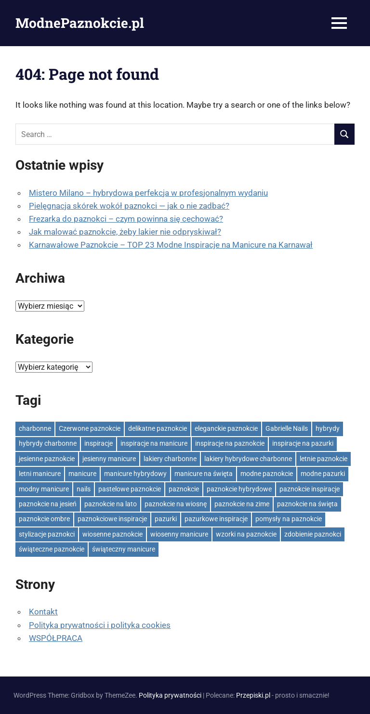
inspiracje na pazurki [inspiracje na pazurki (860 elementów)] (302, 443)
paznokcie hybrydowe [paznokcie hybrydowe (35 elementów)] (239, 489)
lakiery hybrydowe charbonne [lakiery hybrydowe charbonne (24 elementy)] (248, 459)
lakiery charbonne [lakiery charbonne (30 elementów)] (170, 459)
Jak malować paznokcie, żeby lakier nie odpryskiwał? (125, 232)
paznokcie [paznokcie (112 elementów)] (184, 489)
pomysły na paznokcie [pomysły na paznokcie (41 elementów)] (288, 519)
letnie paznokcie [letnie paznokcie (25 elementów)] (323, 459)
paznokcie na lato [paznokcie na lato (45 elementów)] (110, 504)
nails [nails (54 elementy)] (84, 489)
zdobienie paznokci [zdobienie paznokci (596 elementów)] (312, 534)
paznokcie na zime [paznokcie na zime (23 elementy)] (241, 504)
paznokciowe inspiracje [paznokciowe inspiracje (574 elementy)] (112, 519)
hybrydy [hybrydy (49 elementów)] (328, 428)
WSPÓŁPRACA (55, 638)
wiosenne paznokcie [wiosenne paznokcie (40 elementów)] (112, 534)
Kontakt (43, 611)
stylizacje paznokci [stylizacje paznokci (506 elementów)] (47, 534)
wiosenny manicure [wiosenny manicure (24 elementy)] (179, 534)
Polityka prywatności (170, 695)
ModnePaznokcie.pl (79, 23)
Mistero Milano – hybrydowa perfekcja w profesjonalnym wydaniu (148, 193)
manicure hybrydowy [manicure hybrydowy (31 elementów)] (135, 473)
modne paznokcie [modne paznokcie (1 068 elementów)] (266, 473)
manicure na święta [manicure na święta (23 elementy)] (203, 473)
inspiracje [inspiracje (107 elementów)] (98, 443)
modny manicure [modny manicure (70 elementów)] (44, 489)
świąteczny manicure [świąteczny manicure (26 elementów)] (123, 549)
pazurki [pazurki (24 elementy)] (166, 519)
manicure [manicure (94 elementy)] (82, 473)
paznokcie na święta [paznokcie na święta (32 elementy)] (307, 504)
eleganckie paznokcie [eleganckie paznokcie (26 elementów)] (226, 428)
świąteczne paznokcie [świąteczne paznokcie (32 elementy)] (51, 549)
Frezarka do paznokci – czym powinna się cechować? (126, 219)
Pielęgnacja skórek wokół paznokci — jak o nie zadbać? (129, 206)
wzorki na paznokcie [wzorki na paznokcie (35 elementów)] (246, 534)
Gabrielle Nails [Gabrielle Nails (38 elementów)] (286, 428)
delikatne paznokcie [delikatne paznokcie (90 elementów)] (157, 428)
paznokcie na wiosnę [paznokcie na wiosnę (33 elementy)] (176, 504)
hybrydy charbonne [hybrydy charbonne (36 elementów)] (48, 443)
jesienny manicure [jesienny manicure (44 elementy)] (109, 459)
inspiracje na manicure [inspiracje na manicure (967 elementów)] (153, 443)
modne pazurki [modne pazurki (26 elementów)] (323, 473)
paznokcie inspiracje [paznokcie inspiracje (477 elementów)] (309, 489)
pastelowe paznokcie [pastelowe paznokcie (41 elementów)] (129, 489)
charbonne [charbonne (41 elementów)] (35, 428)
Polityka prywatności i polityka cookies (100, 625)
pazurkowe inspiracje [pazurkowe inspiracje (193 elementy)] (216, 519)
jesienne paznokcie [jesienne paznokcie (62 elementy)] (47, 459)
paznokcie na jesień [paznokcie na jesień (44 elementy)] (48, 504)
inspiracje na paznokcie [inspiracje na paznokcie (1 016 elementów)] (229, 443)
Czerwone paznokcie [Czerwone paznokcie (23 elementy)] (89, 428)
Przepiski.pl (253, 695)
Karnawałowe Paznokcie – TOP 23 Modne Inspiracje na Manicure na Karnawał (171, 245)
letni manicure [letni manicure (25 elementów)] (40, 473)
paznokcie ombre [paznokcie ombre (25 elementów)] (44, 519)
